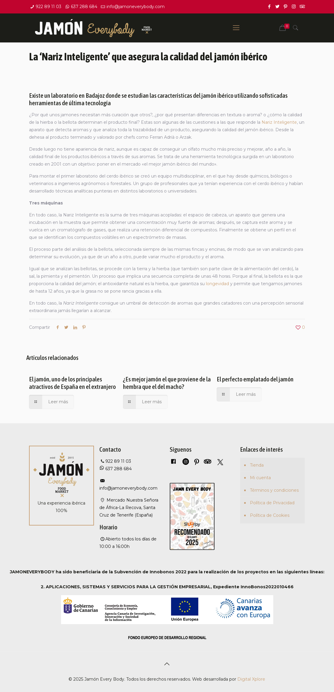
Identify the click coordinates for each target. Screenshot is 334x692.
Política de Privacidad (272, 502)
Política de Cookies (269, 515)
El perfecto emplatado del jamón (255, 379)
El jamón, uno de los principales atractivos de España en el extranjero (72, 382)
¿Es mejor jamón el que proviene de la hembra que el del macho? (167, 382)
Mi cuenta (260, 477)
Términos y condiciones (274, 490)
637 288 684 (84, 6)
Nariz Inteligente (279, 122)
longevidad (217, 283)
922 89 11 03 (48, 6)
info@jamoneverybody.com (136, 6)
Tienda (257, 465)
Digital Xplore (251, 679)
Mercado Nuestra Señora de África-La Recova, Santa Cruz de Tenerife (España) (128, 507)
